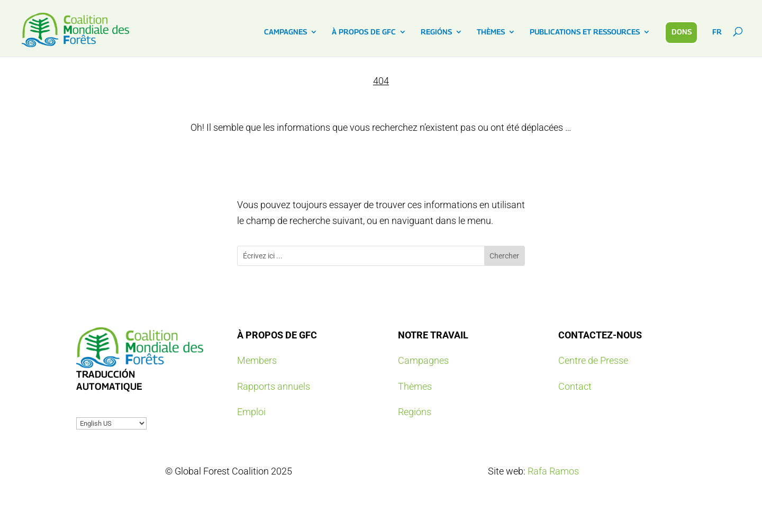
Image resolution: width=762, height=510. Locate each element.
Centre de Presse (593, 360)
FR (717, 32)
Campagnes (423, 360)
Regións (414, 411)
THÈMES (491, 32)
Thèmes (415, 386)
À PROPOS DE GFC (364, 32)
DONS (682, 31)
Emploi (251, 411)
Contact (575, 386)
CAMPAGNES (285, 32)
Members (257, 360)
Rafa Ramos (553, 471)
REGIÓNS (436, 32)
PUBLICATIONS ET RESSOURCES (585, 32)
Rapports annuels (273, 386)
